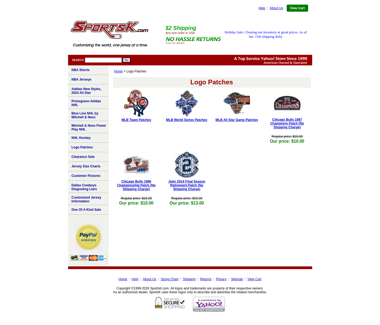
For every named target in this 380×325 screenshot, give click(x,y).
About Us (276, 8)
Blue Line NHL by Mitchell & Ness (85, 115)
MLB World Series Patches (186, 120)
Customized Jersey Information (86, 199)
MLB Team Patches (136, 120)
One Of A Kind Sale (86, 210)
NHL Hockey (81, 138)
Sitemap (237, 279)
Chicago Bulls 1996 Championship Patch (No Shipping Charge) (136, 185)
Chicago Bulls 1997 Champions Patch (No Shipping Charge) (287, 123)
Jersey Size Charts (86, 166)
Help (261, 8)
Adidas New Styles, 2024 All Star (86, 91)
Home (118, 71)
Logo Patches (82, 147)
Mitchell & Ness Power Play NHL (89, 127)
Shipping (189, 279)
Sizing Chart (169, 279)
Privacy (221, 279)
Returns (205, 279)
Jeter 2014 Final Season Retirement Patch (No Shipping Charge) (186, 185)
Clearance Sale (83, 157)
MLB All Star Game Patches (237, 120)
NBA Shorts (81, 70)
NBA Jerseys (82, 79)
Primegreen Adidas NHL (86, 103)
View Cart (297, 8)
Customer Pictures (86, 176)
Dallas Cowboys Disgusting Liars (84, 187)
